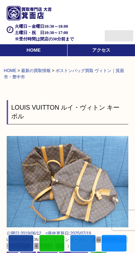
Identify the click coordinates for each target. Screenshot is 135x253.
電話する (20, 243)
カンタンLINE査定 (51, 243)
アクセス (101, 50)
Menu (111, 32)
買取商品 (82, 243)
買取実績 (114, 243)
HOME (34, 50)
